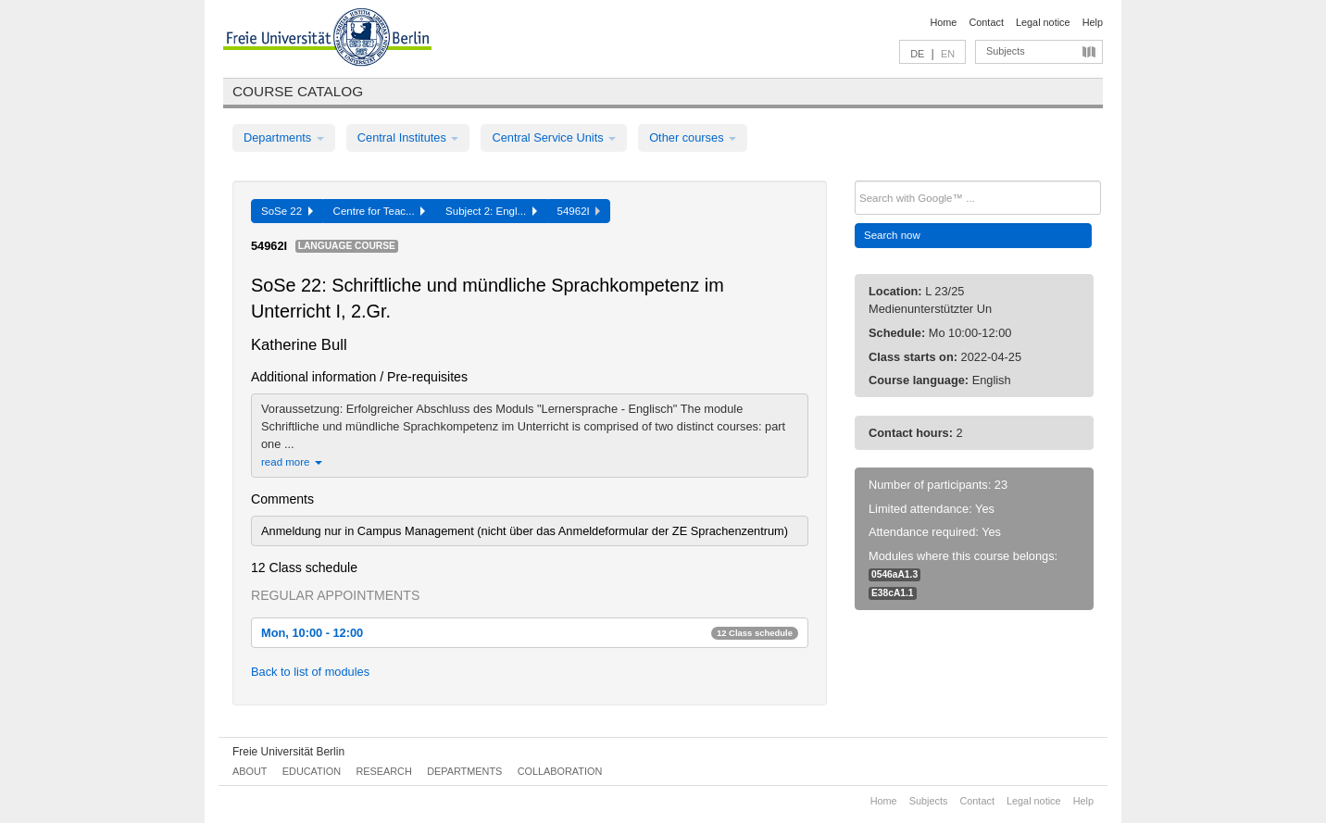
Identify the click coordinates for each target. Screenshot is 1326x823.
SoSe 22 (287, 211)
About (249, 771)
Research (383, 771)
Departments (284, 137)
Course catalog (297, 91)
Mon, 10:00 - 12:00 (529, 633)
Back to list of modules (310, 672)
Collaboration (560, 771)
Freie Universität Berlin (288, 751)
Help (1092, 22)
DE (917, 53)
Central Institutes (408, 137)
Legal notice (1043, 22)
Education (311, 771)
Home (943, 22)
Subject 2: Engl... (490, 211)
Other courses (692, 137)
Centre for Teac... (379, 211)
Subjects (1005, 50)
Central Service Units (554, 137)
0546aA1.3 (894, 574)
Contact (986, 22)
